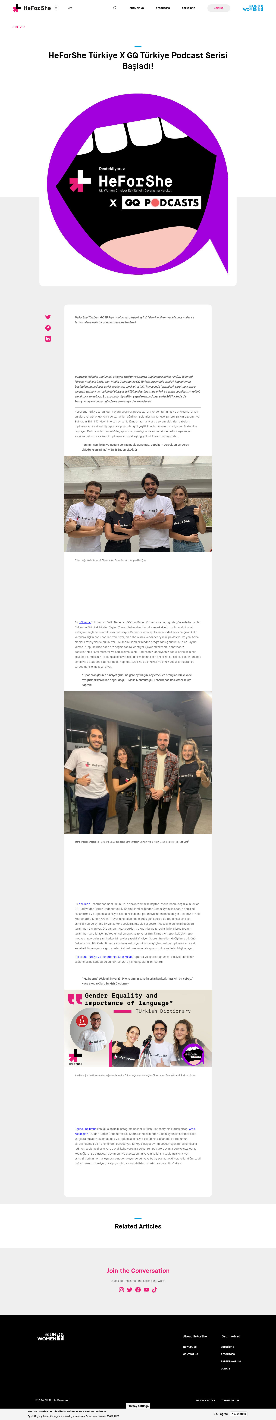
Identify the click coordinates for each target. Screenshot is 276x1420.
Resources (163, 8)
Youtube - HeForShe (146, 1290)
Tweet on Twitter (48, 317)
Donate (225, 1368)
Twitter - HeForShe (130, 1290)
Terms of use (230, 1400)
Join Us (218, 8)
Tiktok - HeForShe (154, 1290)
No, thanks (238, 1413)
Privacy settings (138, 1406)
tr (56, 8)
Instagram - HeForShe (121, 1290)
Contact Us (190, 1354)
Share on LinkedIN (48, 339)
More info (113, 1416)
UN (253, 8)
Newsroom (190, 1347)
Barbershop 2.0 (231, 1361)
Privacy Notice (205, 1400)
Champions (137, 8)
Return (20, 27)
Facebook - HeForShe (138, 1290)
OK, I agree (221, 1414)
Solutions (188, 8)
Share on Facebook (48, 328)
